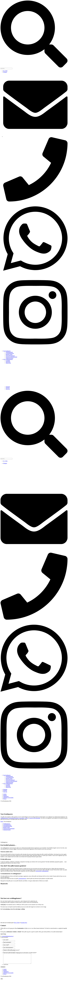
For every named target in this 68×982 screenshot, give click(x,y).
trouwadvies (21, 818)
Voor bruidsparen (6, 351)
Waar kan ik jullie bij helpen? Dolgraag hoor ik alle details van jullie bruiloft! (20, 952)
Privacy (4, 798)
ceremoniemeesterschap (13, 818)
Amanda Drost (24, 922)
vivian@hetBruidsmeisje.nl (7, 936)
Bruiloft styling (9, 354)
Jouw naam (5, 939)
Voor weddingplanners (8, 359)
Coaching (8, 360)
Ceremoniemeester (10, 353)
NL (4, 70)
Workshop (8, 361)
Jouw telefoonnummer (8, 947)
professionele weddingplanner (42, 871)
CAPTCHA (5, 966)
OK (1, 980)
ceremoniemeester (22, 878)
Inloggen (5, 72)
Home (2, 821)
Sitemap (5, 795)
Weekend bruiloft (9, 358)
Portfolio (8, 387)
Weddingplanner (9, 352)
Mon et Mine (17, 922)
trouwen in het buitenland (34, 818)
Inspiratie (8, 386)
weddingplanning (4, 818)
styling (26, 818)
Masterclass (8, 362)
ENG (6, 70)
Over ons (8, 389)
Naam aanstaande (7, 942)
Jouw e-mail (6, 944)
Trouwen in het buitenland (11, 356)
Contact (5, 794)
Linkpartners (6, 796)
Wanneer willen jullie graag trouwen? (11, 950)
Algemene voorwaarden (8, 797)
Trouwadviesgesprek (10, 355)
